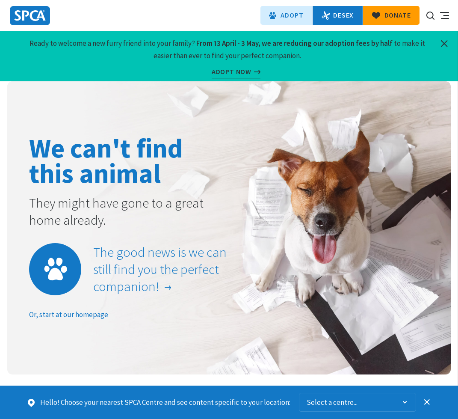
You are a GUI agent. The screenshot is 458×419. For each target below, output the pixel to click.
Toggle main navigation (444, 15)
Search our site (430, 15)
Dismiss (427, 402)
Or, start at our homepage (68, 314)
